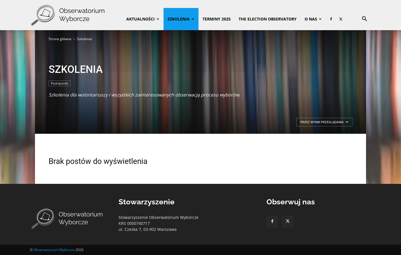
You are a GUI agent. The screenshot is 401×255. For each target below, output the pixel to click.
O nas (313, 19)
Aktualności (142, 19)
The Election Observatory (268, 19)
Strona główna (60, 38)
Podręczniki (59, 83)
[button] (364, 19)
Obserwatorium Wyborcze (54, 249)
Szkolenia (181, 19)
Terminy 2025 (216, 19)
